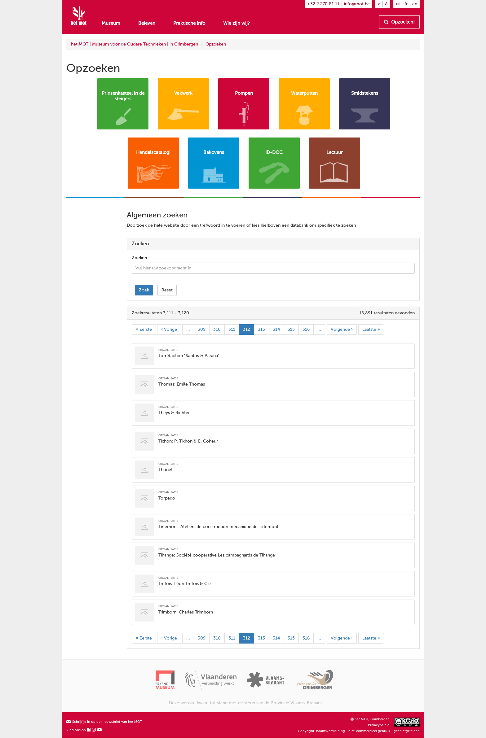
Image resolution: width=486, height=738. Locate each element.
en (414, 4)
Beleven (146, 23)
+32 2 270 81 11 (323, 4)
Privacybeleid (379, 725)
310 (217, 329)
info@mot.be (357, 4)
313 (261, 329)
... (188, 329)
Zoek (144, 290)
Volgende (342, 329)
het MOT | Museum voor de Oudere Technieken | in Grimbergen (134, 44)
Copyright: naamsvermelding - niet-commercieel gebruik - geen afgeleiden (359, 731)
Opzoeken (215, 44)
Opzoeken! (399, 22)
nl (398, 4)
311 (231, 329)
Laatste (371, 329)
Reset (167, 290)
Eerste (144, 329)
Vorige (169, 329)
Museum (111, 23)
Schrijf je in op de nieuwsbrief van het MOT (104, 722)
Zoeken (139, 257)
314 (276, 329)
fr (406, 4)
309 (201, 329)
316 (306, 329)
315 (291, 329)
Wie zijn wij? (236, 23)
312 (246, 329)
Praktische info (189, 23)
